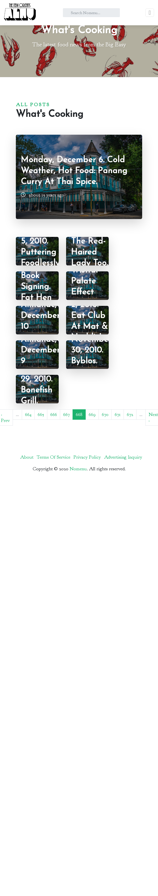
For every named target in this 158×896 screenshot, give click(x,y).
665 (41, 414)
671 (118, 414)
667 (66, 414)
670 (105, 414)
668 (79, 414)
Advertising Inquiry (123, 457)
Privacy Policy (87, 457)
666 (53, 414)
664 (28, 414)
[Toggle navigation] (149, 12)
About (26, 457)
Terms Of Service (53, 457)
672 (130, 414)
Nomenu (78, 469)
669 (92, 414)
